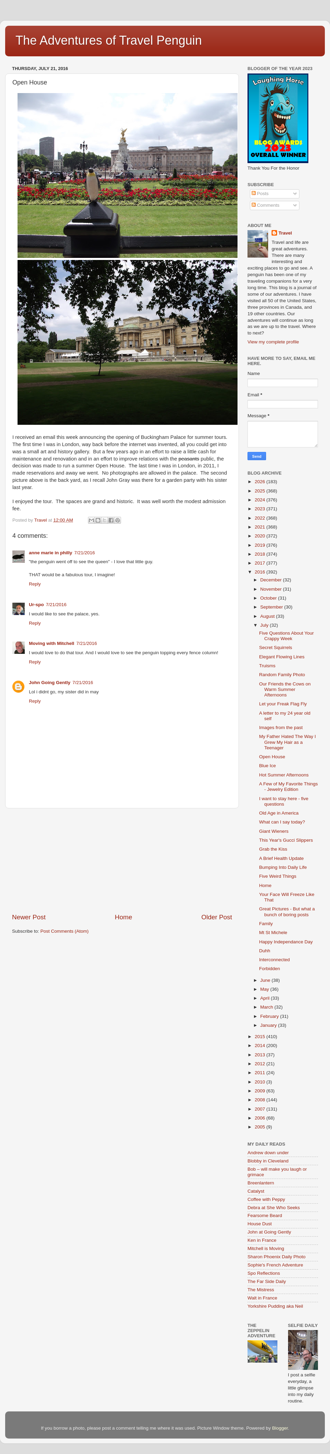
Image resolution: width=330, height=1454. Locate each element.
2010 (260, 1081)
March (267, 1007)
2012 (260, 1063)
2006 (260, 1118)
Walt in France (262, 1297)
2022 (260, 518)
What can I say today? (282, 822)
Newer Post (29, 917)
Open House (272, 756)
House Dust (260, 1223)
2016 (260, 572)
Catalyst (256, 1191)
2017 (260, 563)
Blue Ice (267, 765)
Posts (260, 193)
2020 (260, 535)
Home (123, 917)
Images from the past (281, 727)
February (270, 1016)
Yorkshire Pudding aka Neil (275, 1306)
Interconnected (274, 959)
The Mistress (261, 1289)
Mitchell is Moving (266, 1248)
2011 (260, 1072)
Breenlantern (261, 1182)
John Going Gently (49, 682)
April (265, 998)
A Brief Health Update (281, 858)
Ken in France (262, 1240)
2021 (260, 527)
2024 (260, 499)
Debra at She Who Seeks (274, 1207)
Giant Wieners (274, 831)
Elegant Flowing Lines (282, 656)
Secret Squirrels (275, 647)
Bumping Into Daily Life (283, 867)
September (272, 607)
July (265, 625)
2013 (260, 1054)
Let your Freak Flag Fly (283, 703)
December (271, 579)
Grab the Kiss (273, 849)
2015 (260, 1036)
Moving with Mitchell (51, 643)
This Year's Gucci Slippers (286, 840)
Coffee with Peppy (266, 1199)
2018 (260, 554)
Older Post (216, 917)
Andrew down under (268, 1152)
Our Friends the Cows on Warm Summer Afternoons (285, 689)
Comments (265, 205)
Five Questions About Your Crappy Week (286, 636)
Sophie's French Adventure (275, 1265)
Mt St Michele (273, 932)
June (266, 980)
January (269, 1025)
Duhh (264, 950)
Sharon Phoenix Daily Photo (277, 1256)
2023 (260, 508)
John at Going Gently (269, 1232)
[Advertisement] (122, 861)
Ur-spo (36, 604)
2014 (260, 1045)
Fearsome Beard (265, 1215)
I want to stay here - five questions (283, 801)
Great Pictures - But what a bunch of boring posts (287, 911)
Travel (285, 233)
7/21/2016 (84, 552)
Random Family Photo (282, 674)
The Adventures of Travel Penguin (108, 40)
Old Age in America (279, 813)
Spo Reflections (264, 1273)
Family (266, 923)
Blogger (280, 1428)
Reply (35, 584)
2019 (260, 545)
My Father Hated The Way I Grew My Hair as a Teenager (287, 742)
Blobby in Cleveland (268, 1160)
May (265, 989)
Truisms (267, 665)
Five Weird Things (277, 876)
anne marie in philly (50, 552)
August (268, 616)
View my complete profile (273, 341)
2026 (260, 481)
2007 (260, 1109)
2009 (260, 1090)
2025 (260, 490)
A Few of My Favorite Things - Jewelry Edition (288, 786)
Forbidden (269, 968)
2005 (260, 1126)
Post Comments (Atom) (65, 931)
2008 (260, 1099)
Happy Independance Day (286, 941)
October (269, 598)
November (271, 589)
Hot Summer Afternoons (284, 774)
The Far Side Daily (267, 1281)
